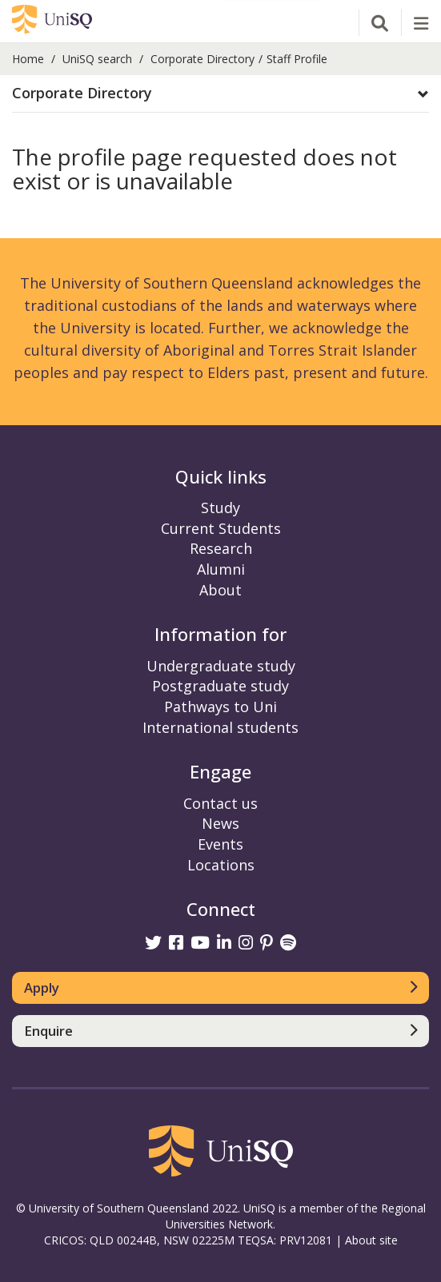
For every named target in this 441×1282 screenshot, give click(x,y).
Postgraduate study (220, 685)
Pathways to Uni (220, 706)
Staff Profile (297, 58)
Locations (221, 864)
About (220, 589)
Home (28, 58)
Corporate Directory (202, 58)
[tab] (220, 94)
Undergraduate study (220, 665)
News (220, 823)
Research (221, 548)
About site (371, 1240)
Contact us (220, 803)
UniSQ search (97, 58)
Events (220, 844)
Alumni (221, 569)
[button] (220, 93)
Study (220, 507)
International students (220, 727)
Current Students (221, 528)
